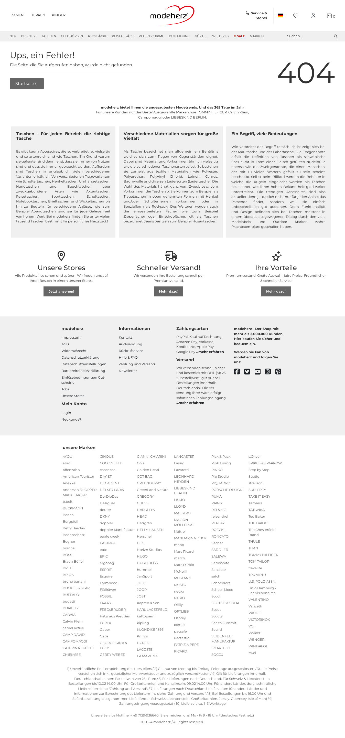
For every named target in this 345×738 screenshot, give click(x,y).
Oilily (178, 605)
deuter (105, 510)
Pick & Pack (221, 457)
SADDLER (219, 550)
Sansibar (218, 570)
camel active (73, 628)
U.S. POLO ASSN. (262, 581)
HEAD (142, 517)
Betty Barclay (74, 528)
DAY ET (106, 477)
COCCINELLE (111, 463)
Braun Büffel (73, 561)
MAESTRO (182, 513)
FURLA (105, 623)
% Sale (239, 36)
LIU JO (179, 500)
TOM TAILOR (259, 561)
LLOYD (180, 507)
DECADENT (109, 483)
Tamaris (255, 503)
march (179, 558)
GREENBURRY (149, 483)
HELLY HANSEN (150, 530)
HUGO (142, 556)
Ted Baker (257, 517)
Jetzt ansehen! (61, 292)
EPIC (104, 556)
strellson (256, 483)
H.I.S (140, 543)
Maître (179, 531)
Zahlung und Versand (137, 364)
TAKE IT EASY (259, 497)
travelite (255, 568)
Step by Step (259, 470)
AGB (65, 344)
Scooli (216, 596)
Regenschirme (151, 36)
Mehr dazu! (168, 292)
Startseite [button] (26, 83)
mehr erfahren (211, 352)
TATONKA (257, 510)
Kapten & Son (148, 603)
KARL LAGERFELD (152, 610)
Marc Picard (184, 551)
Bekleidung (179, 36)
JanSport (144, 576)
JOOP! (142, 590)
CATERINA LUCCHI (78, 648)
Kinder (59, 15)
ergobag (107, 563)
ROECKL (218, 530)
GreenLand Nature (152, 490)
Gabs (104, 636)
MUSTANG (182, 578)
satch (215, 576)
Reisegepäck (123, 36)
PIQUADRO (220, 483)
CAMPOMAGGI (75, 641)
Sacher (217, 543)
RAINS (216, 503)
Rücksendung (130, 344)
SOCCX (217, 655)
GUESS (142, 503)
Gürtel (201, 36)
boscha (69, 548)
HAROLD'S (146, 510)
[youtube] (260, 372)
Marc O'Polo (184, 565)
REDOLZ (218, 510)
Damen (17, 15)
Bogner (69, 541)
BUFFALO (71, 595)
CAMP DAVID (74, 635)
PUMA (216, 497)
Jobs (65, 389)
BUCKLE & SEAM (76, 588)
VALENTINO (259, 600)
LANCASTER (184, 457)
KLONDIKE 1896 (150, 630)
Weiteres (220, 36)
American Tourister (78, 477)
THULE (254, 541)
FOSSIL (106, 596)
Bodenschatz (74, 535)
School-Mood (222, 590)
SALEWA (218, 556)
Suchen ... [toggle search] (312, 36)
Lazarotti (181, 470)
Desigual (107, 503)
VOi (252, 626)
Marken (257, 36)
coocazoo (107, 470)
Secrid (216, 630)
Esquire (106, 576)
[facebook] (239, 372)
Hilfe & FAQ (128, 358)
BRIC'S (68, 575)
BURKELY (71, 608)
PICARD (180, 651)
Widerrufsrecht (74, 351)
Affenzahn (71, 470)
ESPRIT (106, 570)
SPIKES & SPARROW (265, 463)
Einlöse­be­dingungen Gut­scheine (83, 380)
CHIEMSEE (72, 655)
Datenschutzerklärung (80, 358)
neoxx (179, 591)
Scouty (217, 616)
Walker (254, 633)
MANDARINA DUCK (190, 538)
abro (66, 463)
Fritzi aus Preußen (115, 616)
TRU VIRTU (257, 575)
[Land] (280, 15)
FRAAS (105, 603)
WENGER (256, 640)
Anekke (69, 483)
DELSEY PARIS (112, 490)
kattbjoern (146, 616)
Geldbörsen (72, 36)
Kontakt (125, 338)
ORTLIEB (181, 611)
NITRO (179, 598)
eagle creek (109, 536)
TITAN (253, 548)
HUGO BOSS (147, 563)
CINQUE (107, 457)
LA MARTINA (147, 656)
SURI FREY (257, 490)
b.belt (67, 501)
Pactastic (181, 638)
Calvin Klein (73, 621)
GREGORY (145, 497)
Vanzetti (255, 606)
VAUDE (255, 613)
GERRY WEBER (112, 655)
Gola (141, 463)
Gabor (105, 630)
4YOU (67, 457)
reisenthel (219, 517)
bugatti (69, 601)
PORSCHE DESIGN (227, 490)
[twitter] (249, 372)
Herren (37, 15)
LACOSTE (145, 650)
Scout (216, 610)
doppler (106, 523)
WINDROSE (258, 646)
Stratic (254, 477)
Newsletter (128, 371)
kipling (143, 623)
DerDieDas (109, 497)
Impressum (71, 338)
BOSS (67, 555)
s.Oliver (255, 457)
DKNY (105, 517)
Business (28, 36)
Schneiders (220, 583)
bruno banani (74, 581)
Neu (12, 36)
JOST (141, 596)
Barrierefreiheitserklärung (83, 371)
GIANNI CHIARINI (151, 457)
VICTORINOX (259, 620)
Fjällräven (108, 590)
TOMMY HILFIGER (263, 555)
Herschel (144, 536)
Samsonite (220, 563)
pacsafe (180, 631)
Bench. (68, 515)
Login (66, 413)
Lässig (179, 463)
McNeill (180, 571)
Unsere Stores (72, 396)
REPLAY (217, 523)
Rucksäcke (97, 36)
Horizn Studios (149, 550)
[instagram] (270, 372)
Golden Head (148, 470)
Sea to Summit (223, 623)
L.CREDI (143, 643)
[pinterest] (280, 372)
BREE (67, 568)
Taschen (48, 36)
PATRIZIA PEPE (186, 645)
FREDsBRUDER (113, 610)
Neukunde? (71, 420)
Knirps (142, 636)
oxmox (179, 625)
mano (179, 545)
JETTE (142, 583)
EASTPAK (107, 543)
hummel (144, 570)
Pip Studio (220, 477)
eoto (103, 550)
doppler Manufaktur (117, 530)
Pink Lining (221, 463)
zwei (252, 653)
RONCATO (220, 536)
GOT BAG (144, 477)
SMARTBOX (221, 648)
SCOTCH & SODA (225, 603)
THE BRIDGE (259, 523)
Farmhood (108, 583)
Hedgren (144, 523)
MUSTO (180, 585)
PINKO (217, 470)
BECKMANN (73, 508)
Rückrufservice (131, 351)
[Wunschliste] (297, 15)
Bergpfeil (70, 521)
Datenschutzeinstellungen (83, 364)
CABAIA (69, 615)
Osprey (180, 618)
